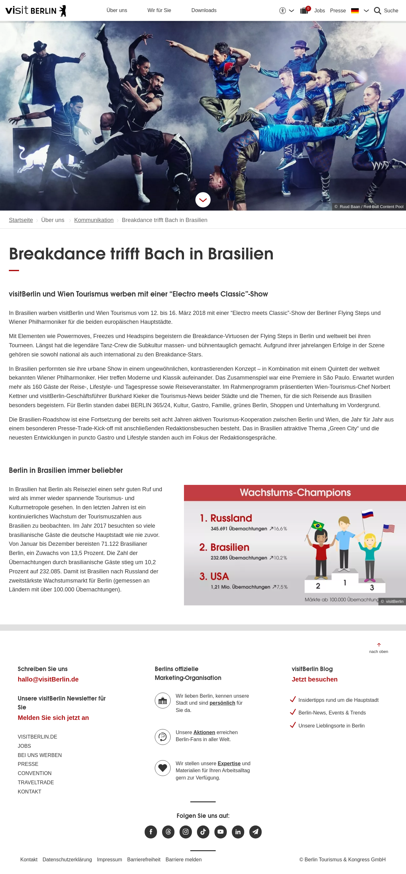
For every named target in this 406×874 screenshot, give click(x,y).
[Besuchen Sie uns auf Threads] (168, 831)
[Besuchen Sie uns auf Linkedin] (238, 831)
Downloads (204, 10)
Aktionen (204, 732)
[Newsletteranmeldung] (255, 831)
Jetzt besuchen (314, 679)
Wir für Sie (159, 10)
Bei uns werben (40, 755)
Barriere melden (184, 859)
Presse (338, 10)
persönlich (222, 703)
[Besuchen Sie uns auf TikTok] (203, 831)
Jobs (319, 10)
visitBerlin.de (37, 737)
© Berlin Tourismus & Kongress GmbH (342, 859)
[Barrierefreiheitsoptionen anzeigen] (286, 10)
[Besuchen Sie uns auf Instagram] (186, 831)
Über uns (117, 10)
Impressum (109, 859)
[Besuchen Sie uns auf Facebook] (151, 831)
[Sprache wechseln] (360, 10)
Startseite (21, 220)
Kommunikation (94, 220)
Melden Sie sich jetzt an (53, 717)
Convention (35, 773)
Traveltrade (36, 782)
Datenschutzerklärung (67, 859)
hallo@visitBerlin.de (48, 679)
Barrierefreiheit (143, 859)
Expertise (229, 763)
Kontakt (29, 791)
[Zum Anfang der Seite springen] (378, 648)
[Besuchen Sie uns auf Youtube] (220, 831)
